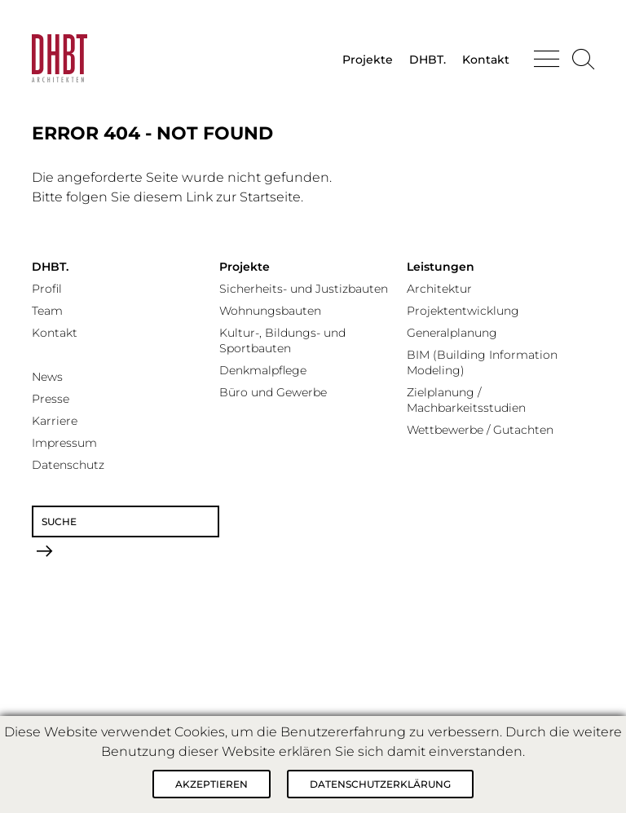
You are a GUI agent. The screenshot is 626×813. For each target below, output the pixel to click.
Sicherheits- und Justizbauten (303, 288)
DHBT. (427, 59)
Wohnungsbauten (270, 310)
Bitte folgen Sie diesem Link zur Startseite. (167, 197)
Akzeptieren (211, 784)
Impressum (64, 442)
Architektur (439, 288)
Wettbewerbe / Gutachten (480, 429)
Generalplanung (452, 332)
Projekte (367, 59)
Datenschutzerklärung (380, 784)
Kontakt (485, 59)
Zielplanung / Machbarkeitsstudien (466, 400)
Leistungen (440, 266)
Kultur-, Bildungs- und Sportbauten (282, 340)
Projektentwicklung (463, 310)
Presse (50, 398)
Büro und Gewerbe (273, 392)
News (47, 376)
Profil (47, 288)
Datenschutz (68, 464)
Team (47, 310)
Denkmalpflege (262, 370)
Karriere (54, 420)
